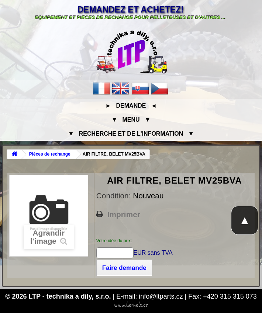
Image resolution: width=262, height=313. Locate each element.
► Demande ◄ (130, 105)
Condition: (114, 195)
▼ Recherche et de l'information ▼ (131, 134)
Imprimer (123, 215)
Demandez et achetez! (130, 9)
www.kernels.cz (131, 304)
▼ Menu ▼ (130, 119)
